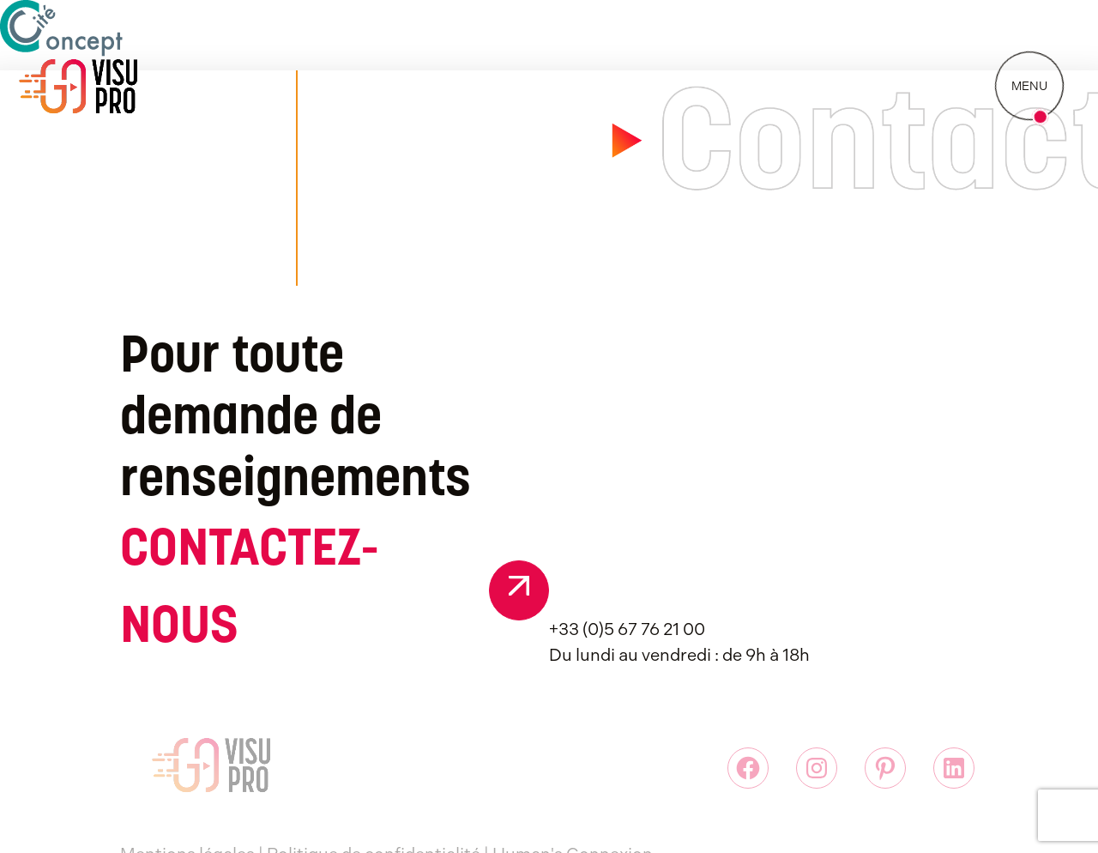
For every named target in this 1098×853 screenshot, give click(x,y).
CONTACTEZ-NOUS (249, 590)
